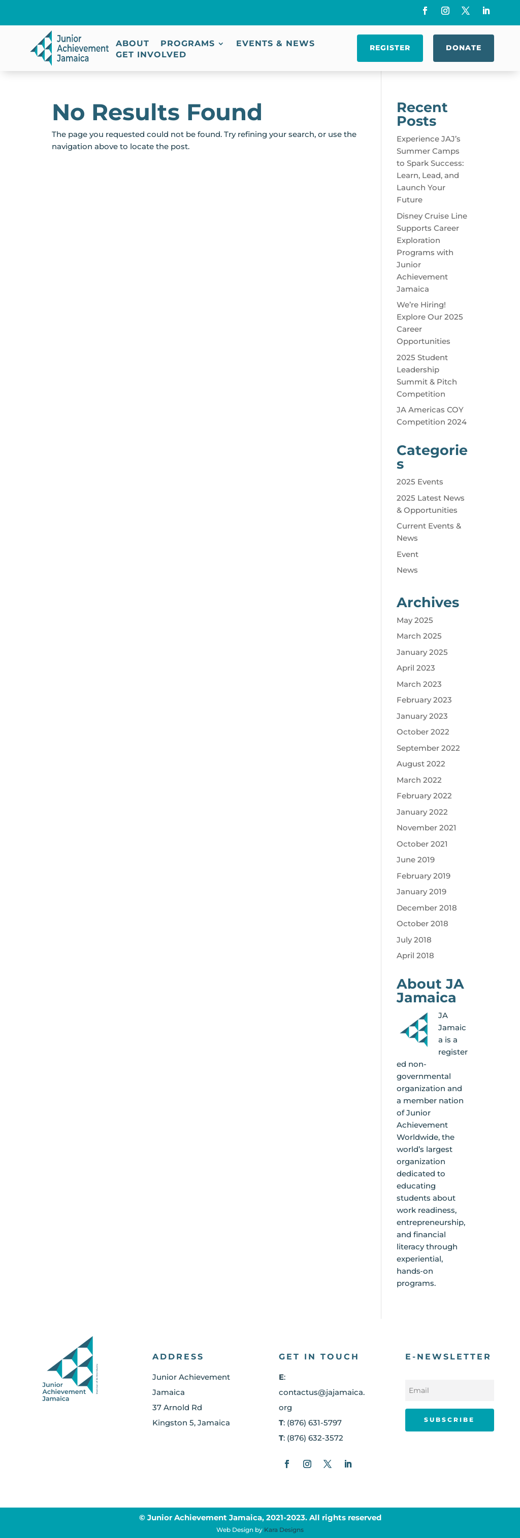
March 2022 (419, 780)
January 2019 (421, 891)
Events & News (275, 44)
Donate (463, 47)
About (132, 44)
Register (390, 47)
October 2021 (422, 844)
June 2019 (416, 859)
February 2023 (424, 700)
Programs (187, 44)
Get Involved (151, 55)
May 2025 (415, 620)
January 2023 (422, 716)
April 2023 (416, 668)
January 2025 (422, 652)
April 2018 (415, 955)
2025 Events (420, 481)
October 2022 (423, 732)
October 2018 (422, 923)
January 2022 (422, 812)
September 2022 (428, 748)
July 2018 (414, 940)
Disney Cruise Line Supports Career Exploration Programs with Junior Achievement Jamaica (432, 252)
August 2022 (421, 763)
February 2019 (423, 876)
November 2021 (427, 827)
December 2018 (427, 908)
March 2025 (419, 636)
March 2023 (419, 684)
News (407, 570)
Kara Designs (284, 1529)
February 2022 (424, 795)
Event (407, 554)
